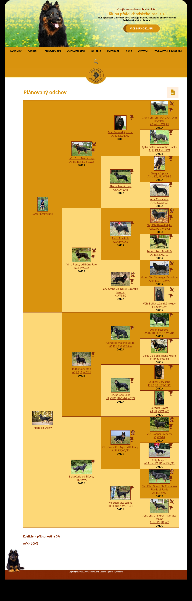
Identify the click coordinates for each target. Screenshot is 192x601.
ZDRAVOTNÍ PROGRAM (168, 51)
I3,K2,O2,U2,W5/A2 (159, 385)
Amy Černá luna (159, 199)
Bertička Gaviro (159, 408)
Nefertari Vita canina (120, 502)
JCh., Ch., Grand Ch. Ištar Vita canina (159, 517)
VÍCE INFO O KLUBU (141, 28)
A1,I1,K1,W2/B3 (120, 450)
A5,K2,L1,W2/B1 (81, 372)
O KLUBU (33, 51)
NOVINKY (15, 51)
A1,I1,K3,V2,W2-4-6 (120, 346)
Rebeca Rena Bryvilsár (159, 251)
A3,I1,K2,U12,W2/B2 (159, 176)
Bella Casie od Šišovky (81, 476)
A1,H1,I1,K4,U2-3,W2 (81, 161)
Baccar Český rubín (43, 214)
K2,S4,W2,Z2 (81, 268)
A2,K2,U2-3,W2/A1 (159, 228)
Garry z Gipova (159, 173)
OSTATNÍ (143, 51)
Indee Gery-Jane (81, 369)
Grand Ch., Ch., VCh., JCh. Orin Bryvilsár (159, 119)
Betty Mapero (159, 460)
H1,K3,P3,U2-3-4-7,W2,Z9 (120, 398)
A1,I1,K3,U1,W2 (120, 135)
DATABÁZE (113, 51)
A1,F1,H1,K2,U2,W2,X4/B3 (159, 463)
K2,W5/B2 (159, 437)
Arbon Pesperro (159, 329)
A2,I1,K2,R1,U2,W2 (159, 280)
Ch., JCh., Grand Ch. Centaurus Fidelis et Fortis (159, 487)
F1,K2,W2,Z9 (159, 307)
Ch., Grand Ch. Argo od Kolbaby (120, 447)
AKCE (129, 51)
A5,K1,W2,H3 (120, 189)
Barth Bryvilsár (120, 238)
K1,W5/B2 (120, 295)
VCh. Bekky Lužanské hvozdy (159, 303)
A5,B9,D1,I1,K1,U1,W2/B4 (159, 333)
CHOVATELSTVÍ (76, 51)
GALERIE (96, 51)
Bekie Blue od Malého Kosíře (159, 355)
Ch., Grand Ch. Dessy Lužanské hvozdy (120, 290)
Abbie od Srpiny (43, 427)
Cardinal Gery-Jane (159, 381)
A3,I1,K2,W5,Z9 (159, 202)
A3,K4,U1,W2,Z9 (159, 124)
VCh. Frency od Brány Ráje (82, 264)
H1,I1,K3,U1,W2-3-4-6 (120, 506)
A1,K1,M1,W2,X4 (159, 359)
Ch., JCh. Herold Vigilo (159, 225)
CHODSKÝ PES (53, 51)
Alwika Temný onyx (120, 186)
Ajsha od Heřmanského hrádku (159, 147)
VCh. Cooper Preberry (159, 434)
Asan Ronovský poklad (120, 132)
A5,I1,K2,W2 (159, 493)
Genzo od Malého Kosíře (120, 342)
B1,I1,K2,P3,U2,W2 (159, 150)
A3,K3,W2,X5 (120, 241)
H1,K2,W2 (81, 480)
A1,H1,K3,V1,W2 (159, 411)
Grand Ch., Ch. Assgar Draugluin (159, 277)
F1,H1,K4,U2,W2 (159, 522)
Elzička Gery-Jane (120, 395)
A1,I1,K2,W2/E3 (159, 254)
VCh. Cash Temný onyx (81, 158)
